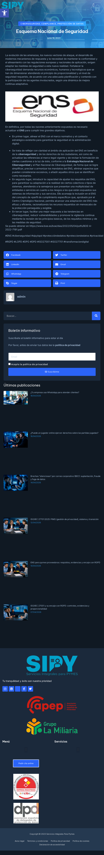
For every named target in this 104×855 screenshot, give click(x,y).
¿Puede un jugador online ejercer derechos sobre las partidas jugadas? (64, 433)
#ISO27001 (43, 241)
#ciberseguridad (21, 235)
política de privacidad (67, 345)
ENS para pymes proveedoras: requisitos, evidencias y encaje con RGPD (65, 562)
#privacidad (96, 235)
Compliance (48, 23)
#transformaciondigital (76, 241)
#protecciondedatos (77, 235)
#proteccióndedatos (54, 235)
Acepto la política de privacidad (29, 364)
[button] (94, 5)
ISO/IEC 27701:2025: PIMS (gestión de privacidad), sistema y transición (65, 519)
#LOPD (18, 241)
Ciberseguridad (30, 23)
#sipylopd (36, 235)
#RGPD (9, 241)
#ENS (8, 235)
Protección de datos (70, 23)
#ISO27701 (56, 241)
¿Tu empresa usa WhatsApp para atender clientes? (55, 392)
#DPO (26, 241)
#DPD (33, 241)
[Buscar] (96, 316)
